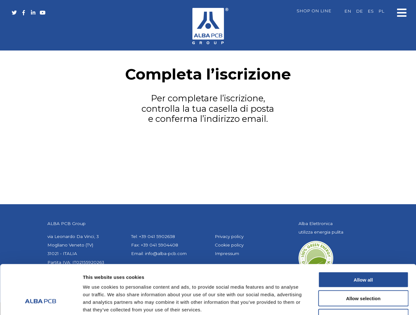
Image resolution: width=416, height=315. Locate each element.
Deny (363, 274)
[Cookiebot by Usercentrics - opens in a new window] (41, 302)
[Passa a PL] (381, 11)
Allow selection (363, 256)
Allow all (363, 237)
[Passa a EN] (347, 11)
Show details (331, 302)
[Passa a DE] (359, 11)
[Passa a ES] (371, 11)
